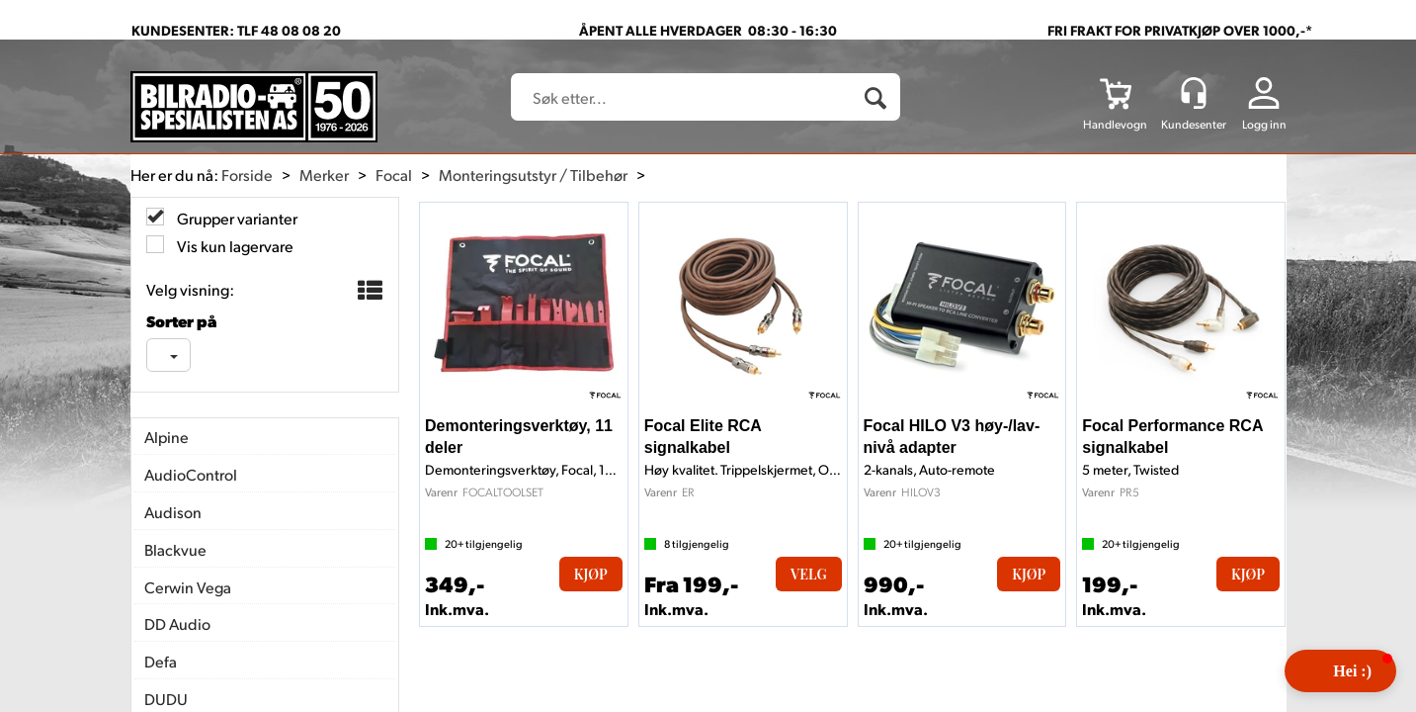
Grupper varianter (235, 218)
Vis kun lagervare (233, 245)
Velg (809, 574)
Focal (393, 174)
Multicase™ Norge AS (1117, 652)
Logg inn (1264, 124)
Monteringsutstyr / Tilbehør (533, 174)
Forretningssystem (770, 652)
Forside (247, 174)
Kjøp (591, 574)
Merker (324, 174)
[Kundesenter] (1193, 93)
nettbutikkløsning (917, 652)
